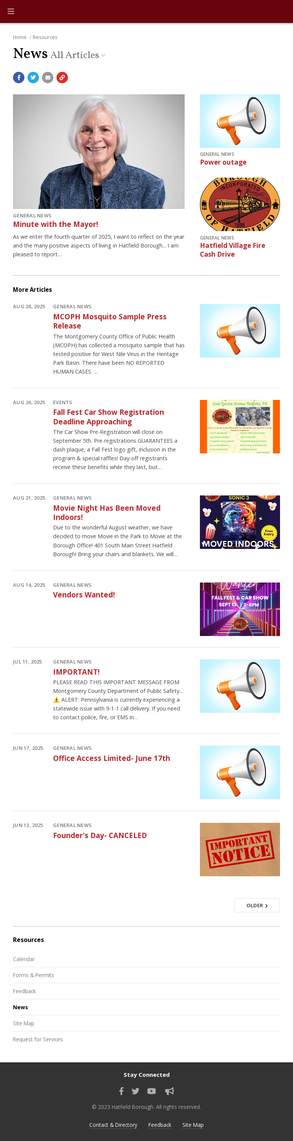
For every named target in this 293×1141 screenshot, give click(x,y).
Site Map (23, 1023)
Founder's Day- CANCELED (100, 835)
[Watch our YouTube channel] (151, 1091)
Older (257, 905)
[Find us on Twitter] (136, 1091)
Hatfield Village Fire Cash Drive (232, 249)
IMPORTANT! (76, 672)
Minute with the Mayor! (55, 224)
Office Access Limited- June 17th (111, 758)
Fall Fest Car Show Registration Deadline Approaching (108, 416)
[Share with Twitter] (33, 77)
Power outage (223, 162)
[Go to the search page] (280, 11)
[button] (11, 11)
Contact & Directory (113, 1124)
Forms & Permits (33, 975)
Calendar (24, 959)
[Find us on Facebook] (121, 1091)
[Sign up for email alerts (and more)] (169, 1091)
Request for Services (38, 1039)
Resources (45, 37)
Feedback (24, 991)
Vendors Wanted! (84, 594)
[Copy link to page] (62, 77)
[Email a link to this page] (47, 77)
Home (20, 37)
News (20, 1007)
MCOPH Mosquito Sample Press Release (110, 321)
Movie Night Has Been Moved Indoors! (107, 512)
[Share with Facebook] (18, 77)
